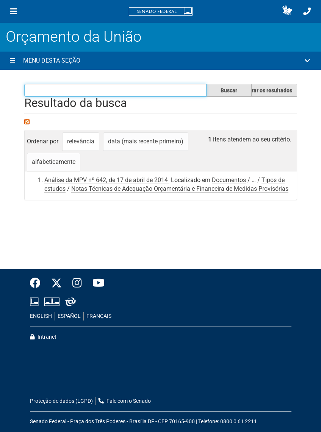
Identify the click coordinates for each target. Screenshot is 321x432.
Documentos (229, 180)
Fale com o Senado (125, 401)
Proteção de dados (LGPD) (61, 401)
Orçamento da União (73, 37)
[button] (287, 11)
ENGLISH (41, 316)
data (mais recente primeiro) (145, 141)
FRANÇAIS (98, 316)
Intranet (43, 337)
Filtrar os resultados (268, 90)
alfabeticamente (53, 161)
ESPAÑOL (69, 316)
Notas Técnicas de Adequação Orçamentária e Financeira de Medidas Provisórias (179, 188)
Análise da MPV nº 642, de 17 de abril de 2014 (106, 180)
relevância (80, 141)
